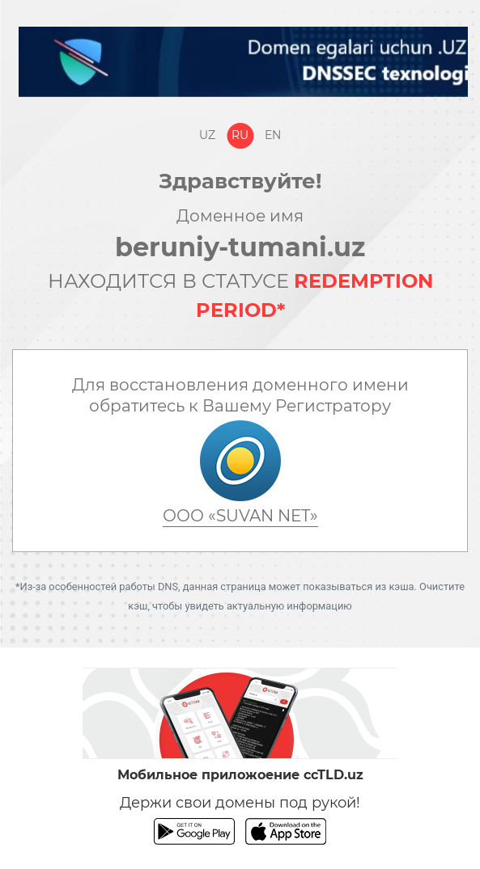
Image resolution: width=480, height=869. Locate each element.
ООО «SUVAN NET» (240, 515)
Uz (207, 135)
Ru (240, 135)
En (273, 135)
